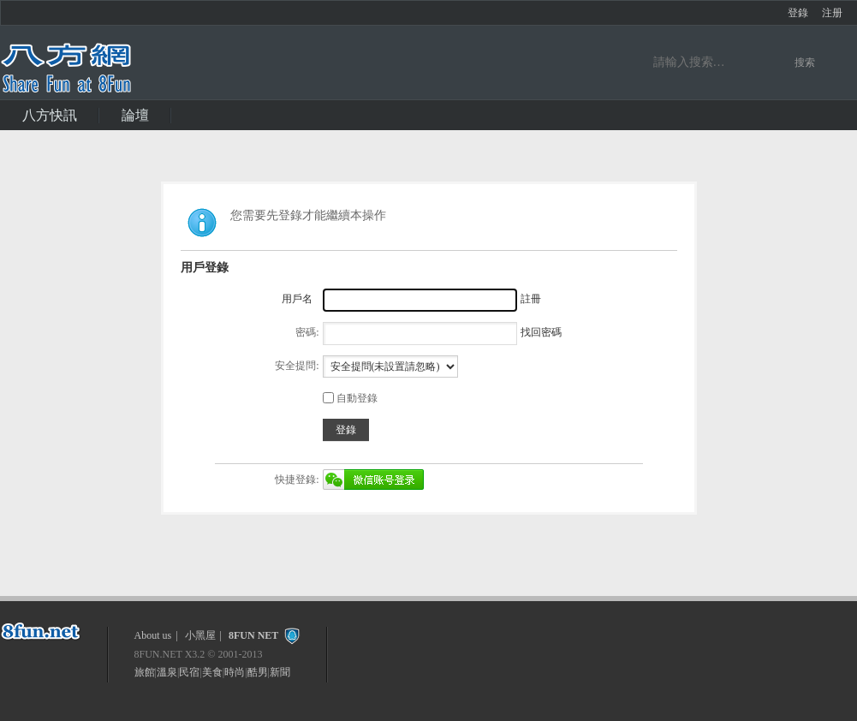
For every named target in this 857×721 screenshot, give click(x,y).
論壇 (135, 115)
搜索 (805, 63)
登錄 (798, 13)
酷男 (257, 672)
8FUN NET (253, 635)
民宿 (189, 672)
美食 (212, 672)
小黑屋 (200, 635)
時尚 (234, 672)
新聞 (280, 672)
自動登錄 (350, 398)
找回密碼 (541, 332)
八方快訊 (49, 115)
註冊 (531, 299)
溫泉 (167, 672)
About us (153, 635)
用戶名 (297, 299)
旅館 (144, 672)
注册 (832, 13)
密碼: (306, 332)
